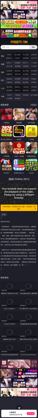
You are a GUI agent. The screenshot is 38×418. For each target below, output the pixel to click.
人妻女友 (26, 87)
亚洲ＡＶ (9, 63)
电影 (2, 72)
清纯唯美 (17, 82)
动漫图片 (34, 79)
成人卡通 (26, 71)
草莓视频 (26, 95)
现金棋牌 (26, 58)
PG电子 (9, 55)
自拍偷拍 (17, 63)
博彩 (2, 56)
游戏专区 (34, 55)
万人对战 (26, 55)
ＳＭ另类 (34, 66)
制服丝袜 (9, 74)
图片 (2, 80)
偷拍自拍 (17, 71)
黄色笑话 (26, 90)
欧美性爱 (34, 71)
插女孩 (9, 95)
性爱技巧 (34, 90)
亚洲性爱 (9, 71)
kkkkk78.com (19, 42)
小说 (2, 88)
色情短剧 (17, 98)
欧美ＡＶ (26, 63)
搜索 (33, 47)
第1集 (4, 214)
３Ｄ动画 (34, 63)
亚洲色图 (17, 79)
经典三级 (17, 74)
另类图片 (34, 82)
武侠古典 (34, 87)
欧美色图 (26, 79)
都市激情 (9, 87)
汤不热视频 (33, 95)
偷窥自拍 (9, 79)
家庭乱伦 (17, 87)
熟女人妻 (9, 66)
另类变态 (34, 74)
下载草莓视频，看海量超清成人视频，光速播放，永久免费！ (19, 208)
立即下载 (31, 413)
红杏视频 (9, 98)
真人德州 (17, 55)
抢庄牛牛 (34, 58)
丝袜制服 (17, 66)
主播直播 (26, 66)
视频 (2, 64)
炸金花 (17, 58)
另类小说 (17, 90)
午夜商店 (17, 95)
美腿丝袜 (9, 82)
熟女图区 (26, 82)
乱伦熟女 (26, 74)
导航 (2, 96)
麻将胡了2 (9, 58)
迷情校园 (9, 90)
